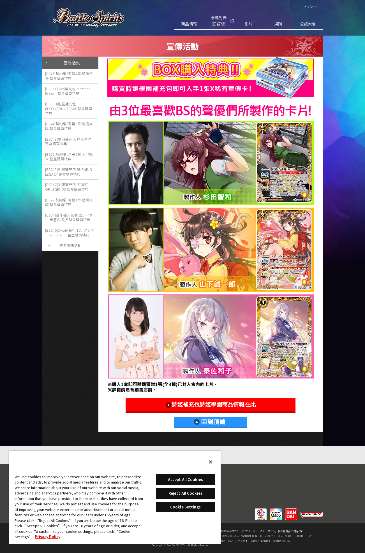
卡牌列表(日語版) (219, 21)
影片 (248, 24)
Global (313, 6)
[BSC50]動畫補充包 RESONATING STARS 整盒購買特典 (68, 108)
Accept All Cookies (185, 479)
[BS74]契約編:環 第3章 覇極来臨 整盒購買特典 (69, 126)
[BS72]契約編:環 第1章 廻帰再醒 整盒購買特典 (69, 202)
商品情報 (189, 24)
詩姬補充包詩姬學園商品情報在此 (211, 404)
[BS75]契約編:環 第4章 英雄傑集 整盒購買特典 (69, 76)
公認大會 (308, 24)
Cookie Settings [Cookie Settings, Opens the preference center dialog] (185, 507)
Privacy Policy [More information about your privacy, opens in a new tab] (47, 536)
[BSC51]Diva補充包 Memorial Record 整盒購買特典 (68, 91)
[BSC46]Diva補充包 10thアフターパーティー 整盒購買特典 (69, 232)
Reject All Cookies (185, 493)
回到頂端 (210, 422)
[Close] (210, 462)
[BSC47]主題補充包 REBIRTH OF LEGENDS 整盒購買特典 (67, 187)
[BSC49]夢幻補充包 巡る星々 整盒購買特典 (68, 141)
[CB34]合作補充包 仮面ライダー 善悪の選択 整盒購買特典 (69, 217)
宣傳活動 (71, 62)
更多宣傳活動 (70, 245)
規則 (278, 24)
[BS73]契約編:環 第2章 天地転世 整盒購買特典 (69, 157)
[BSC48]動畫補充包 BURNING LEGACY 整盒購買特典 (68, 172)
